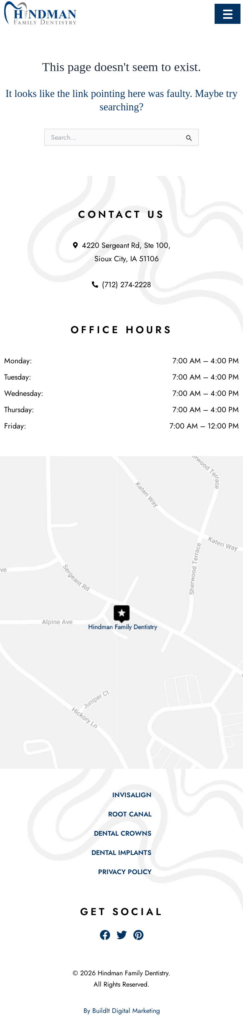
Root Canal (130, 814)
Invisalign (132, 795)
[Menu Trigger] (227, 14)
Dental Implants (121, 852)
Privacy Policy (125, 872)
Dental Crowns (123, 833)
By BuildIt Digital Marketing (122, 1010)
